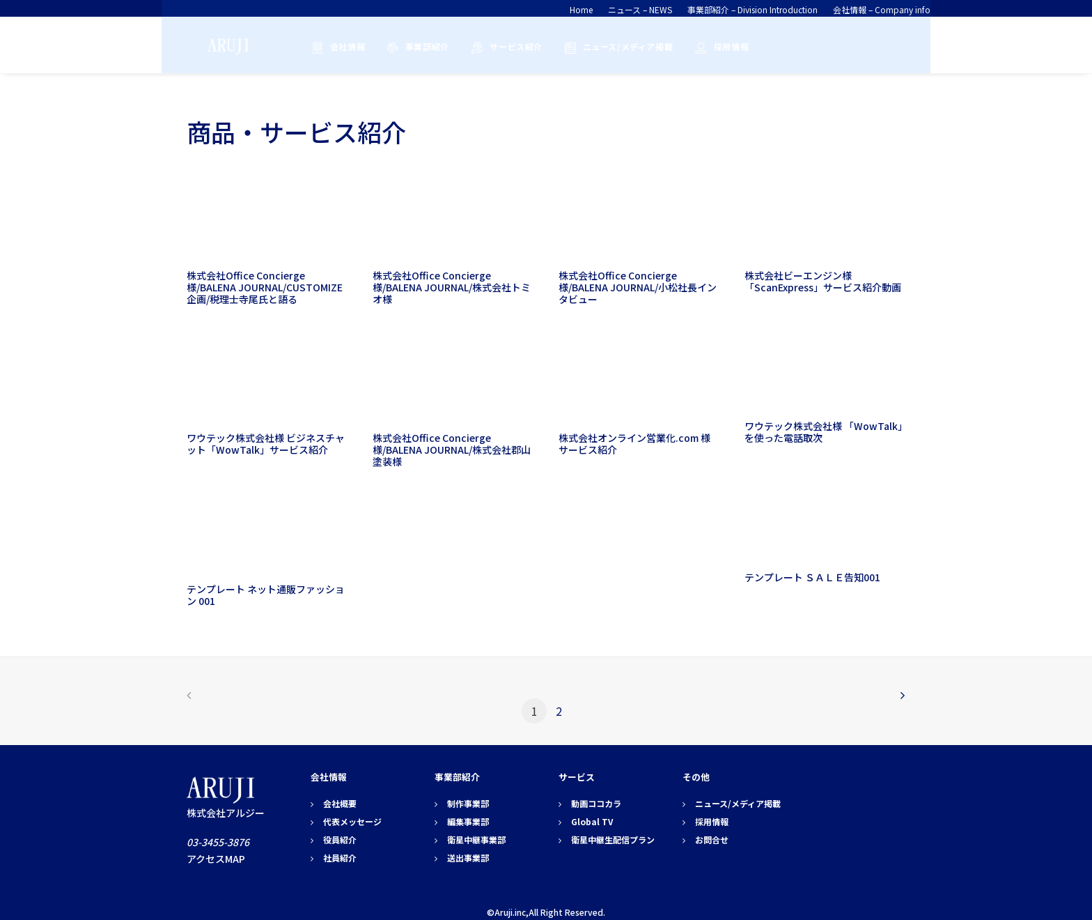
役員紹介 (340, 839)
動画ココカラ (596, 803)
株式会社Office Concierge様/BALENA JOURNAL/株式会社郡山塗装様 (452, 449)
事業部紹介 (422, 46)
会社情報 (342, 46)
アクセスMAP (216, 859)
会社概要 (340, 803)
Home (581, 9)
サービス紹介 (511, 46)
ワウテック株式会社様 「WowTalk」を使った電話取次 (823, 432)
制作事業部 (468, 803)
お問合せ (711, 839)
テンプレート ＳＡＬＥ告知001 (812, 577)
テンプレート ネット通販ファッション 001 (266, 595)
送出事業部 (468, 858)
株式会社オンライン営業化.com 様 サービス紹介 (639, 444)
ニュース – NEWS (640, 9)
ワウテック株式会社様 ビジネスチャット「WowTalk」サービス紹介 (266, 444)
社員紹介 (340, 858)
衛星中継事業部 (476, 839)
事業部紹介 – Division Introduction (752, 9)
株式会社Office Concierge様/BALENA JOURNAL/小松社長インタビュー (638, 287)
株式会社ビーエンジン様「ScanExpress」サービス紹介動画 (822, 281)
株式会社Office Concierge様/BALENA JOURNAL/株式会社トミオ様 (452, 287)
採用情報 (726, 46)
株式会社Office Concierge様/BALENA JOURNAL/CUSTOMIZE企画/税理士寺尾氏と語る (265, 287)
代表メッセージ (352, 821)
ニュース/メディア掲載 (623, 46)
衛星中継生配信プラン (613, 839)
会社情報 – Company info (881, 9)
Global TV (592, 821)
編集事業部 (468, 821)
